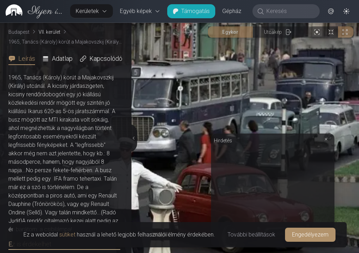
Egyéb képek (140, 11)
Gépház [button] (231, 11)
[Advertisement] (273, 62)
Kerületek (91, 11)
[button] (331, 11)
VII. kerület (49, 32)
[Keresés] (289, 11)
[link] (32, 11)
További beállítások (251, 234)
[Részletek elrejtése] (133, 72)
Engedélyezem (310, 234)
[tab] (23, 58)
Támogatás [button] (191, 11)
